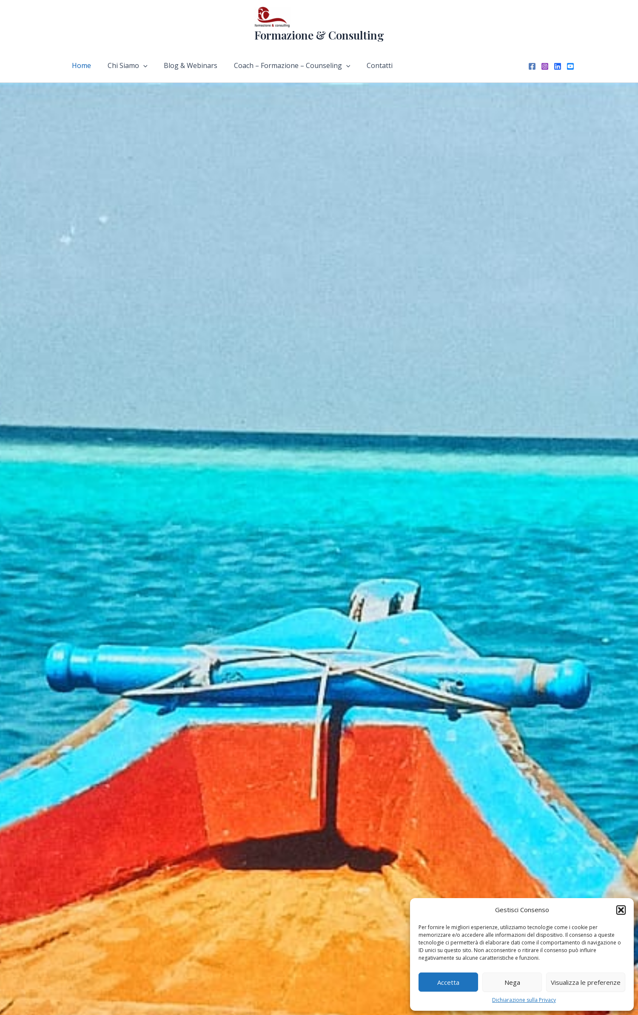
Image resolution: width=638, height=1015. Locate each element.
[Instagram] (545, 66)
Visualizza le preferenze (586, 982)
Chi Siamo (123, 65)
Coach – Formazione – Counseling (282, 65)
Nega (512, 982)
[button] (621, 910)
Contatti (367, 65)
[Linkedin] (557, 66)
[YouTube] (570, 66)
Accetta (448, 982)
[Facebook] (532, 66)
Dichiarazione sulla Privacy (524, 1000)
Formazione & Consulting (319, 35)
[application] (139, 65)
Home (80, 65)
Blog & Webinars (184, 65)
